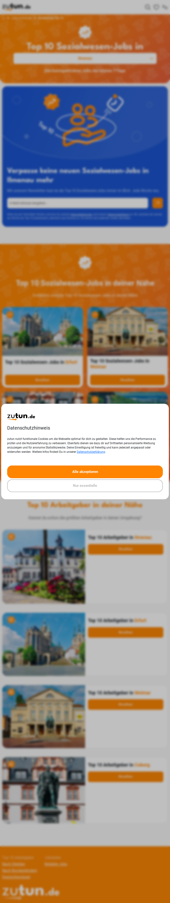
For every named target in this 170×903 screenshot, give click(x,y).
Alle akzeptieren (85, 472)
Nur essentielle (85, 485)
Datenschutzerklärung (91, 452)
